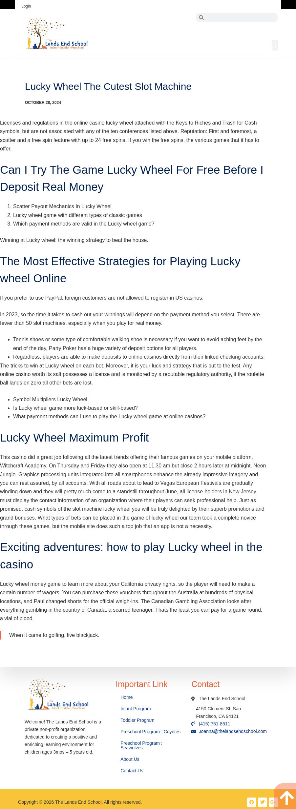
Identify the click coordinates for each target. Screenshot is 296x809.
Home (127, 697)
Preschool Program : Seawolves (141, 745)
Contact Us (132, 770)
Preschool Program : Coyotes (150, 731)
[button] (275, 45)
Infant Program (135, 708)
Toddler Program (137, 720)
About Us (130, 759)
